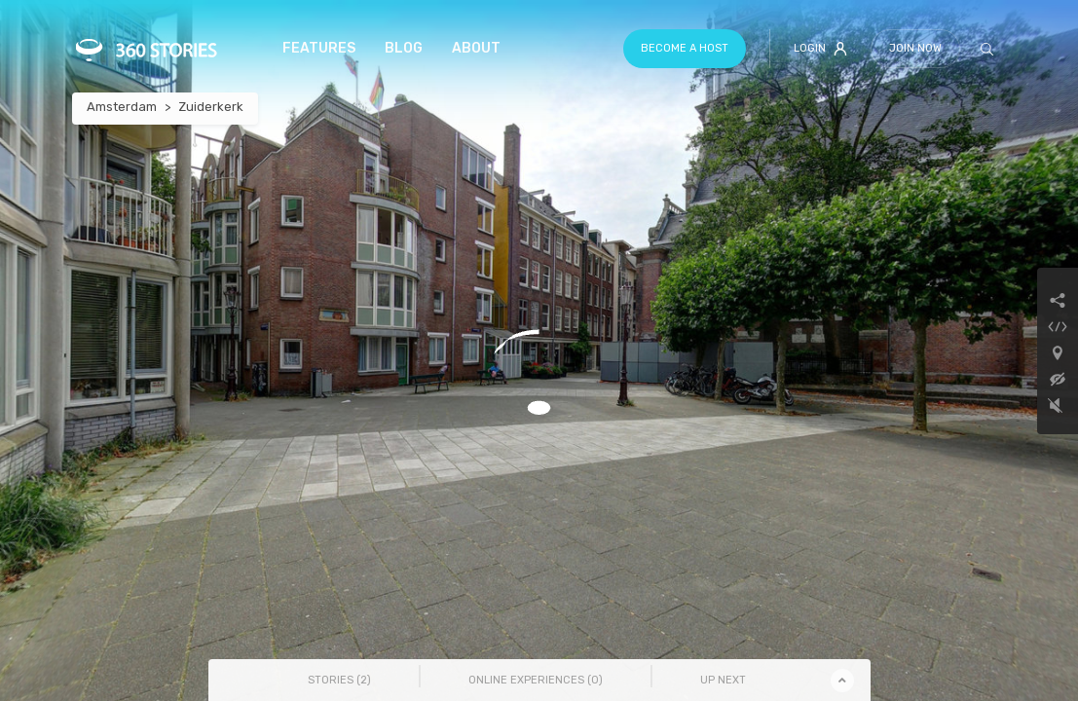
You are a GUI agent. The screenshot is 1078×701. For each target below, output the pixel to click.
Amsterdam (122, 106)
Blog (404, 48)
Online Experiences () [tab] (535, 680)
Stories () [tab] (339, 680)
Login (820, 48)
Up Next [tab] (723, 680)
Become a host (684, 48)
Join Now (915, 48)
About (476, 48)
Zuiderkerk (210, 106)
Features (318, 48)
